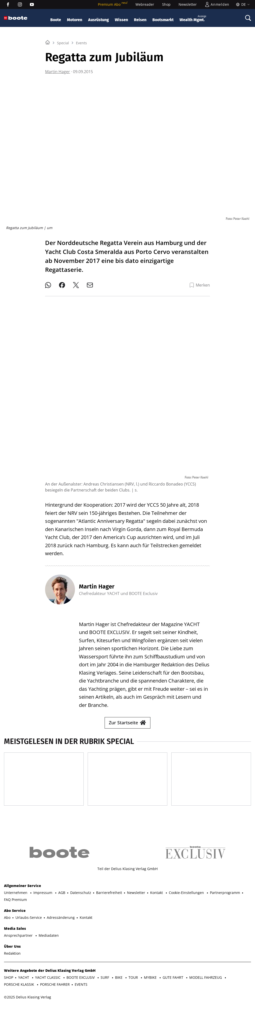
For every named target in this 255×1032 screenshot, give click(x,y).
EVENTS (81, 996)
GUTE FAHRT (173, 989)
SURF (105, 989)
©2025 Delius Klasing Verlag (27, 1009)
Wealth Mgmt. (193, 18)
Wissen (121, 19)
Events (81, 105)
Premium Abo (113, 4)
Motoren (74, 19)
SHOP (8, 989)
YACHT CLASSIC (48, 989)
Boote (55, 19)
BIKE (119, 989)
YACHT (24, 989)
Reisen (140, 19)
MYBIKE (151, 989)
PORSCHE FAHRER (55, 996)
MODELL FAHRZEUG (206, 989)
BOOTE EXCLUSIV (81, 989)
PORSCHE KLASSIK (19, 996)
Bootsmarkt (163, 19)
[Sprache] (242, 4)
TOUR (133, 989)
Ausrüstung (98, 19)
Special (63, 105)
